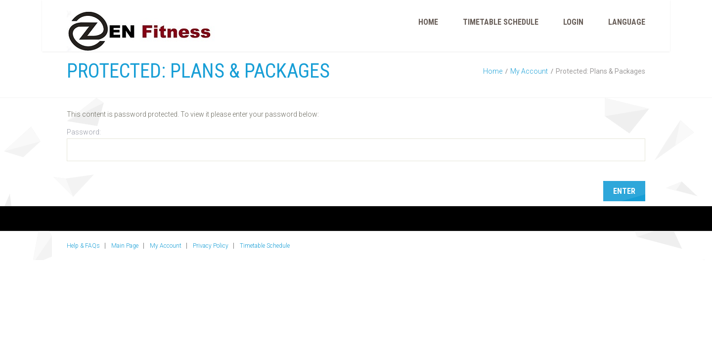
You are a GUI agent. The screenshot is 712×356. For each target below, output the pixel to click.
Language (626, 22)
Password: (356, 144)
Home (428, 22)
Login (573, 22)
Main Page (124, 245)
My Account (529, 71)
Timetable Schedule (500, 22)
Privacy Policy (210, 245)
